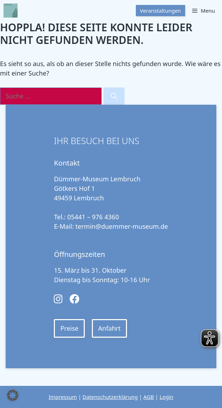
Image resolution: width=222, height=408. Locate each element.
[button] (12, 395)
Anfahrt (109, 328)
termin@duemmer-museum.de (122, 226)
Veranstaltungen (160, 10)
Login (166, 396)
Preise (69, 328)
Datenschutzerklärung (110, 396)
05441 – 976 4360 (93, 217)
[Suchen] (114, 96)
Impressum (63, 396)
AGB (148, 396)
